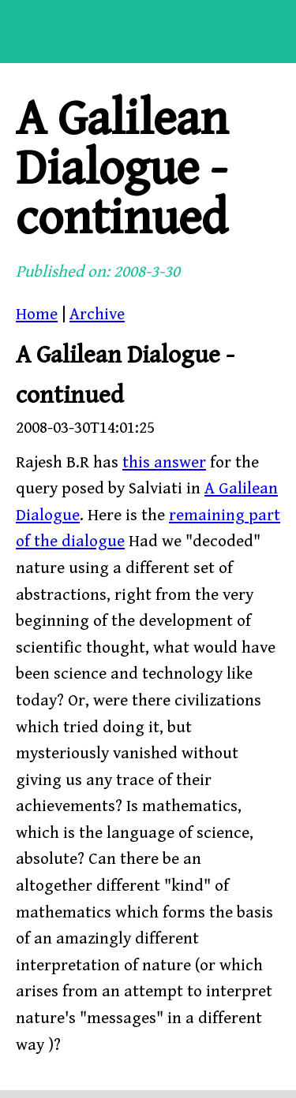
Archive (97, 314)
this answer (164, 462)
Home (37, 314)
